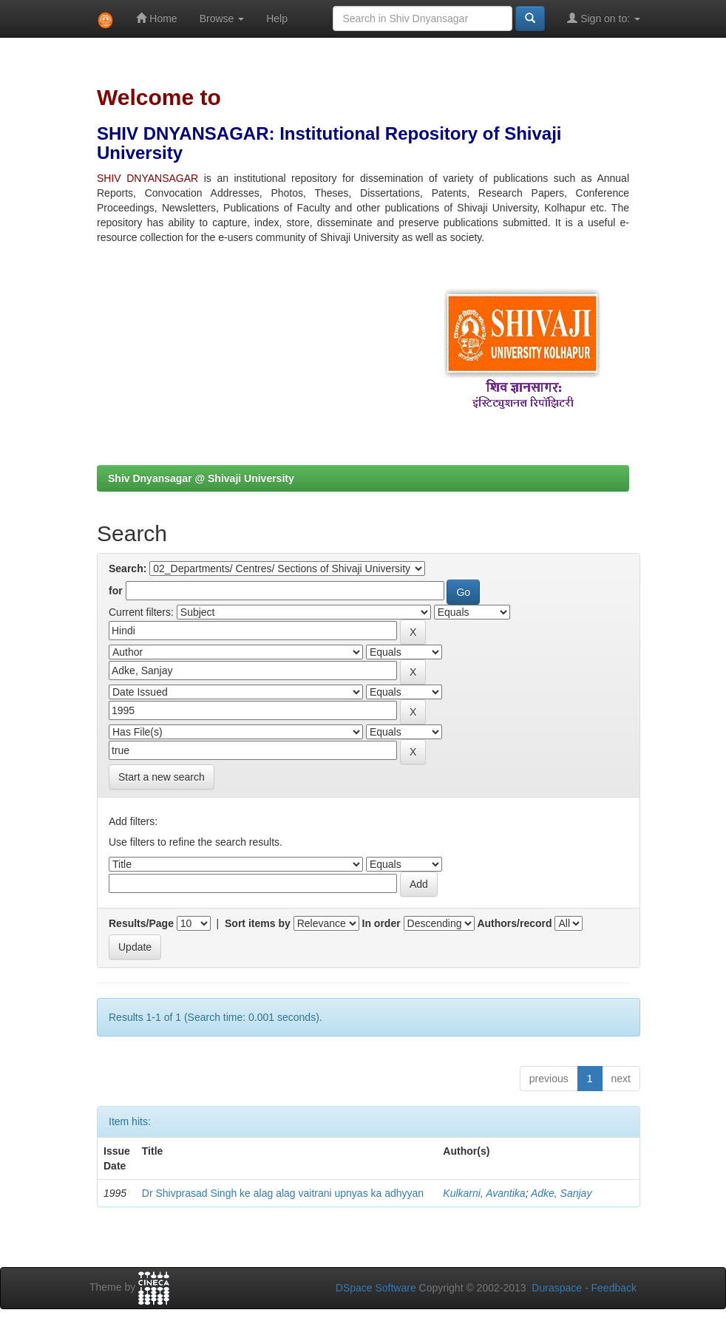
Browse (222, 18)
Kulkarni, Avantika (484, 1193)
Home (156, 18)
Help (277, 18)
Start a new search (161, 777)
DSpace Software (376, 1288)
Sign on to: (603, 18)
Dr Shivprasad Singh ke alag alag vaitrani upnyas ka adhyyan (283, 1193)
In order (381, 923)
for (116, 591)
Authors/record (514, 923)
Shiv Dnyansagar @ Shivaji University (201, 478)
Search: (127, 568)
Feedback (614, 1288)
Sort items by (258, 923)
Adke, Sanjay (561, 1193)
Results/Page (141, 923)
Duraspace (557, 1288)
